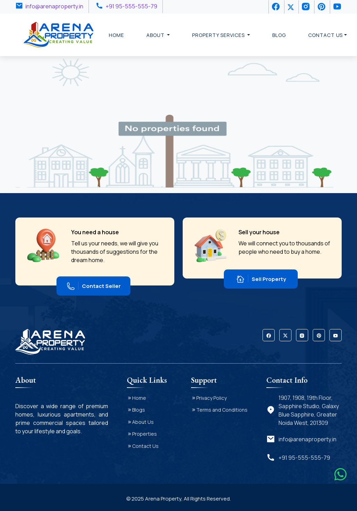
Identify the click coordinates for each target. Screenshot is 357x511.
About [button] (156, 35)
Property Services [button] (219, 35)
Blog (279, 35)
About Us (143, 422)
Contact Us (145, 446)
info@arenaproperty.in (54, 6)
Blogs (138, 409)
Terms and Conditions (222, 409)
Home (116, 35)
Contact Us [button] (325, 35)
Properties (144, 433)
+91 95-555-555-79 (131, 6)
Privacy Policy (211, 398)
